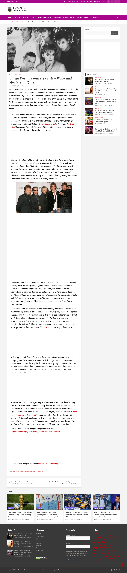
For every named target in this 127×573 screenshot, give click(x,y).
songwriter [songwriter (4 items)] (101, 558)
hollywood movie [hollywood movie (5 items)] (106, 547)
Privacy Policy (71, 1)
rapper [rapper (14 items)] (114, 553)
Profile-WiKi (19, 74)
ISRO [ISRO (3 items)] (116, 547)
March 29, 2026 (99, 105)
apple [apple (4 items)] (110, 533)
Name (70, 535)
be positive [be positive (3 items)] (96, 535)
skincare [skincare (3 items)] (95, 558)
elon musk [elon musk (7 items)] (104, 539)
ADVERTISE (94, 17)
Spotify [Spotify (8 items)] (110, 559)
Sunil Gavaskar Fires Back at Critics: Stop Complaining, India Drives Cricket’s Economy (105, 514)
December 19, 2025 (13, 519)
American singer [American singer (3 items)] (105, 533)
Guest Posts (97, 1)
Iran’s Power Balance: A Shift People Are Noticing (104, 80)
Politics (100, 117)
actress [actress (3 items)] (99, 533)
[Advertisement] (44, 145)
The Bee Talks (22, 570)
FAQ (65, 1)
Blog (17, 17)
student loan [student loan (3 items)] (116, 558)
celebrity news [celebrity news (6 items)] (98, 537)
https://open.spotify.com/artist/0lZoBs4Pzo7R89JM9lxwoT (35, 432)
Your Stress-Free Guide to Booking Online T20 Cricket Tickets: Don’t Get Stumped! (47, 514)
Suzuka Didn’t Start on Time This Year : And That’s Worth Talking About (106, 101)
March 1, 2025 (98, 519)
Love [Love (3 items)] (100, 550)
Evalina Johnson (107, 83)
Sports (10, 491)
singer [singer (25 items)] (116, 556)
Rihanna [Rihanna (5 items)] (96, 556)
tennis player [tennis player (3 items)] (114, 561)
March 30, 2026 (99, 95)
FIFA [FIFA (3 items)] (112, 543)
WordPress (59, 570)
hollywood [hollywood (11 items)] (97, 548)
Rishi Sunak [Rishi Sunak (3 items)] (101, 556)
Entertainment (43, 17)
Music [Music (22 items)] (114, 550)
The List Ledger (82, 17)
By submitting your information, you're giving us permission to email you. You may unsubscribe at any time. (77, 553)
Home (10, 17)
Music (105, 127)
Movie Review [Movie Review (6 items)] (106, 550)
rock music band (31, 471)
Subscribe (71, 560)
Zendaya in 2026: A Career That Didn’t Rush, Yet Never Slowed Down (106, 91)
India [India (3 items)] (113, 547)
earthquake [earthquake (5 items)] (97, 539)
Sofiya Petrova (22, 86)
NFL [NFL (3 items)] (105, 553)
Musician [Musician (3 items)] (101, 553)
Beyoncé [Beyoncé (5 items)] (101, 535)
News (25, 17)
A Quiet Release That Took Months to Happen (104, 121)
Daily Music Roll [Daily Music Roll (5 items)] (114, 537)
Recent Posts (92, 74)
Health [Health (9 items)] (96, 545)
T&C (78, 1)
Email (70, 543)
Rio (60, 124)
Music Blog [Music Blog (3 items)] (96, 553)
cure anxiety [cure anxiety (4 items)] (106, 537)
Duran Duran (23, 471)
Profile (11, 74)
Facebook (54, 464)
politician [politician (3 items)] (108, 553)
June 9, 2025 (69, 519)
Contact (104, 1)
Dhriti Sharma (53, 519)
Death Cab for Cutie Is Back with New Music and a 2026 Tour (106, 130)
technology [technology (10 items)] (107, 561)
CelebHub (57, 17)
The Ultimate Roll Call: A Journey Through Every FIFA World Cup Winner (20, 514)
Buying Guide (67, 17)
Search (87, 29)
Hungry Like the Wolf (47, 124)
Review (33, 17)
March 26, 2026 (99, 114)
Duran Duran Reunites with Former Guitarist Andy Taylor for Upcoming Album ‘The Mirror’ (25, 483)
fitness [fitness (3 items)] (115, 543)
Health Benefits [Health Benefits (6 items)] (103, 545)
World (100, 77)
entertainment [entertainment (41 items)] (102, 542)
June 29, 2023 (13, 86)
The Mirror (45, 327)
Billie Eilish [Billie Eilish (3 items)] (107, 535)
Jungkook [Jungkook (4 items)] (96, 550)
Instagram (42, 464)
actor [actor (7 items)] (95, 534)
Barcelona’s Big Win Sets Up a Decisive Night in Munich (105, 111)
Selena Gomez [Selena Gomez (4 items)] (108, 556)
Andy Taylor (16, 471)
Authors (83, 1)
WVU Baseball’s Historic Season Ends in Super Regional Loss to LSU (77, 514)
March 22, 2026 (99, 124)
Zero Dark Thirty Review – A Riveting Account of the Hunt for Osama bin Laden (63, 483)
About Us (89, 1)
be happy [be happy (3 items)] (115, 533)
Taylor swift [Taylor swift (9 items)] (98, 561)
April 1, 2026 (98, 83)
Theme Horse (38, 570)
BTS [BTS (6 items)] (111, 536)
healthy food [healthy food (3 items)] (111, 545)
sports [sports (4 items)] (106, 558)
